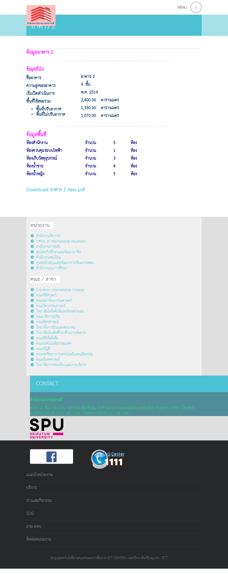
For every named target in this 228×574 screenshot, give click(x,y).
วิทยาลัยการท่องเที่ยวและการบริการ (58, 365)
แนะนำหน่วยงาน (39, 475)
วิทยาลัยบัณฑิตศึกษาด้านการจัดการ (58, 333)
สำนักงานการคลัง (45, 246)
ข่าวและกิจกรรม (39, 501)
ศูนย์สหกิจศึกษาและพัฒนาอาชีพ (55, 252)
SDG (30, 513)
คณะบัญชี (40, 349)
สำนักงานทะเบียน (45, 257)
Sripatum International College (57, 290)
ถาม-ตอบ (33, 526)
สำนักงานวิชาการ (45, 236)
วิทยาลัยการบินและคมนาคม (53, 327)
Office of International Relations (58, 241)
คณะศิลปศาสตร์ (44, 322)
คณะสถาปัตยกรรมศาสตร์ (51, 300)
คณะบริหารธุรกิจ (45, 316)
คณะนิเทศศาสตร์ (45, 359)
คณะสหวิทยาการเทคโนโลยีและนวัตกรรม (61, 354)
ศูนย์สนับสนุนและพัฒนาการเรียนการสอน (62, 263)
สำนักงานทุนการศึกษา (48, 268)
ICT (165, 558)
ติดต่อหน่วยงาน (38, 539)
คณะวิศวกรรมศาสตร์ (47, 306)
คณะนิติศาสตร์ (43, 295)
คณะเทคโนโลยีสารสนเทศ (50, 343)
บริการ (31, 488)
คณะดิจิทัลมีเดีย (44, 338)
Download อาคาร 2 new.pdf (55, 189)
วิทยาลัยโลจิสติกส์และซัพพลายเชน (57, 311)
